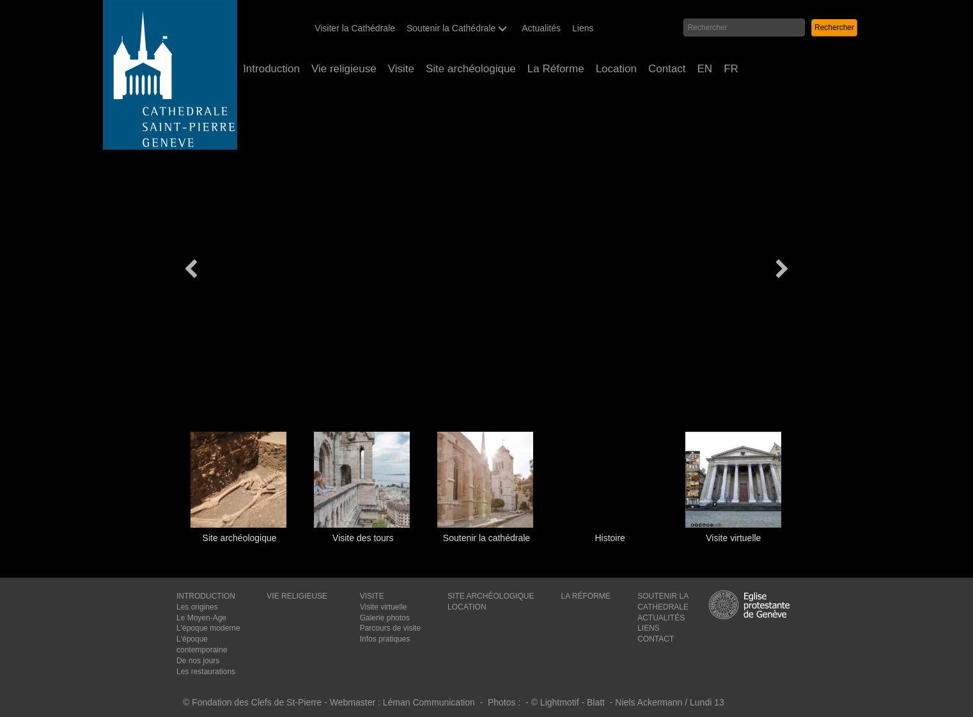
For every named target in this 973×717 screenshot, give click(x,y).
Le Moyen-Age (201, 617)
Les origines (197, 607)
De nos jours (197, 660)
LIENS (648, 628)
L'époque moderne (208, 628)
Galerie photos (385, 617)
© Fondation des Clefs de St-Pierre (252, 702)
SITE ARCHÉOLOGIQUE (491, 596)
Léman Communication (429, 702)
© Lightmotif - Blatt (569, 702)
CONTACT (655, 638)
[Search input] (743, 27)
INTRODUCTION (205, 596)
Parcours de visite (390, 628)
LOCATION (467, 607)
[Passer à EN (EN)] (705, 69)
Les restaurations (205, 671)
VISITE (372, 596)
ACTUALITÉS (661, 617)
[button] (502, 28)
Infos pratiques (385, 638)
